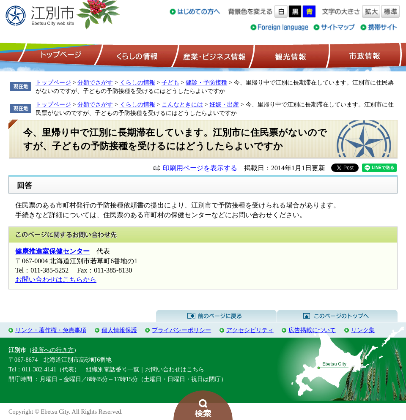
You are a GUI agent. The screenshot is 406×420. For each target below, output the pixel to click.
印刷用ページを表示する (200, 168)
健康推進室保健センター (52, 251)
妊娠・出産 (224, 104)
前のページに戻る (216, 316)
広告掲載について (312, 330)
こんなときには (182, 104)
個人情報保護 (119, 330)
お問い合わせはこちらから (55, 279)
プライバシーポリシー (181, 330)
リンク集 (363, 330)
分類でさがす (95, 82)
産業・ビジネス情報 (212, 55)
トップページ (59, 55)
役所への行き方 (53, 349)
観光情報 (289, 55)
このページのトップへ (337, 316)
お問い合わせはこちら (174, 369)
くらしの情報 (136, 55)
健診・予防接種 (206, 82)
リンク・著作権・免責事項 (50, 330)
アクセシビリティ (250, 330)
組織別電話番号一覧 (112, 369)
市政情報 (364, 55)
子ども (170, 82)
